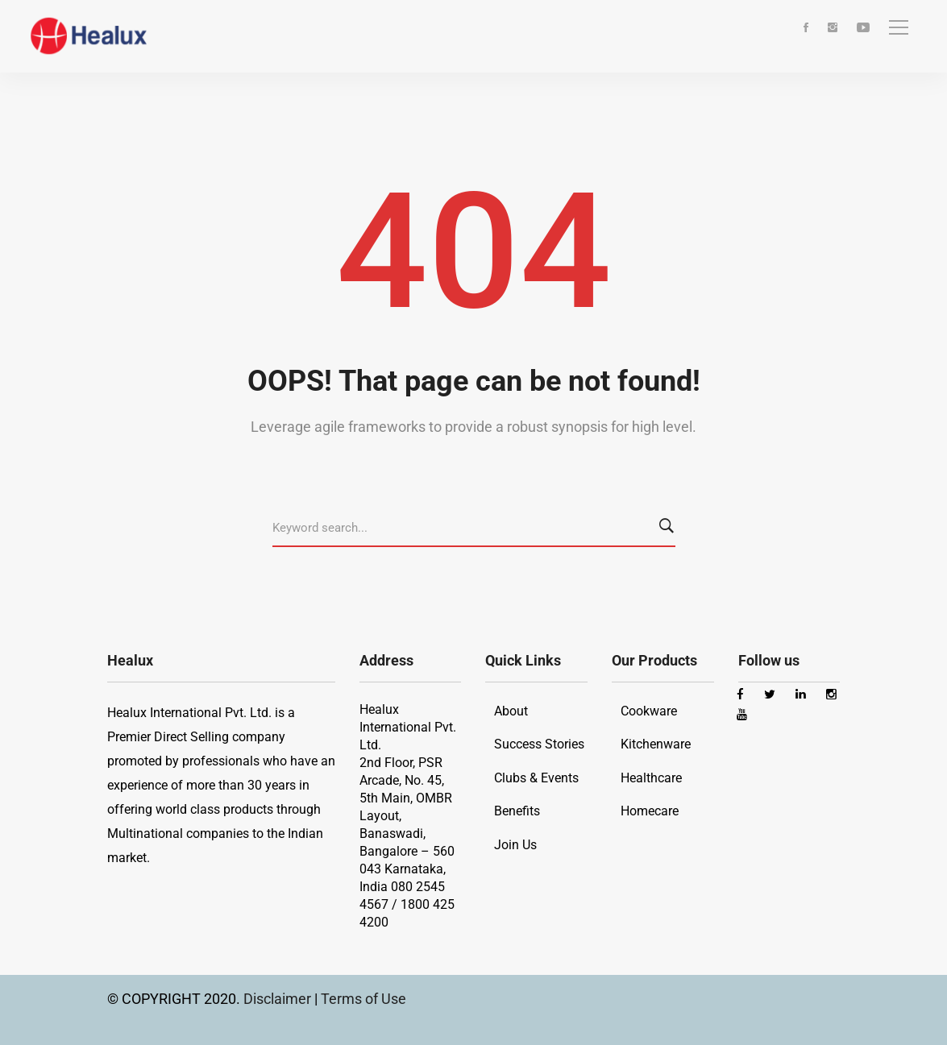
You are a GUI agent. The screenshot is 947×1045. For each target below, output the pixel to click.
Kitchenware (656, 744)
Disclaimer (278, 998)
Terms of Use (363, 998)
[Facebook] (805, 28)
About (511, 711)
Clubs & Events (536, 778)
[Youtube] (863, 28)
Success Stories (539, 744)
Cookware (649, 711)
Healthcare (651, 778)
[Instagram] (832, 28)
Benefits (517, 811)
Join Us (515, 844)
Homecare (650, 811)
